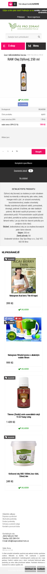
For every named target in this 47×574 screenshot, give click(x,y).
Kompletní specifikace (23, 163)
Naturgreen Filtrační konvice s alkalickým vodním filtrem (23, 356)
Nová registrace (34, 17)
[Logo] (23, 27)
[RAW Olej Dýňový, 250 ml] (23, 62)
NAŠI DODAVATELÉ (14, 55)
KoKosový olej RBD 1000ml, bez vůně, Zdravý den (24, 475)
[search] (39, 36)
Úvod (6, 55)
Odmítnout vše (30, 569)
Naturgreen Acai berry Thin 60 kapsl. (23, 296)
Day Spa (23, 55)
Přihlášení (21, 17)
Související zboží (23, 171)
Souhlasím (41, 569)
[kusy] (8, 151)
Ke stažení (23, 178)
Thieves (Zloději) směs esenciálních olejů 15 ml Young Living (23, 415)
